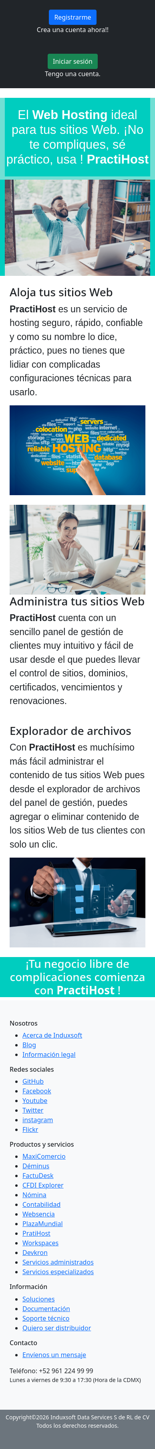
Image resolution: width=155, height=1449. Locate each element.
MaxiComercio (44, 1156)
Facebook (36, 1091)
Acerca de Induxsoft (52, 1035)
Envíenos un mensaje (54, 1354)
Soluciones (38, 1299)
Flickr (30, 1129)
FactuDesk (38, 1175)
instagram (37, 1119)
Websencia (38, 1214)
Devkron (35, 1252)
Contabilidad (41, 1204)
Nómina (34, 1194)
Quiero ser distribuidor (56, 1328)
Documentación (46, 1308)
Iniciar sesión (73, 61)
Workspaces (40, 1243)
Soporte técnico (45, 1318)
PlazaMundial (42, 1223)
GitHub (33, 1081)
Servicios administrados (58, 1262)
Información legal (49, 1054)
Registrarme (72, 17)
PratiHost (36, 1233)
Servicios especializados (58, 1271)
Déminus (35, 1166)
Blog (29, 1044)
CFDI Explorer (43, 1185)
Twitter (32, 1110)
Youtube (34, 1100)
